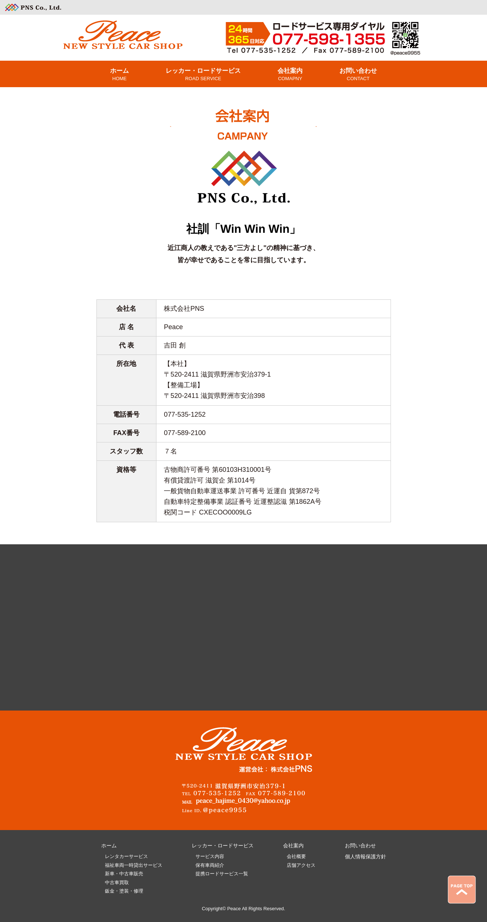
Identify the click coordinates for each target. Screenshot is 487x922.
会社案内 (293, 845)
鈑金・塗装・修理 (124, 891)
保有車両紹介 (209, 865)
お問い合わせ (360, 845)
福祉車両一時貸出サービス (133, 865)
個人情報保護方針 (365, 856)
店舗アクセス (301, 865)
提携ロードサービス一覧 (221, 873)
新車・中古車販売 (124, 873)
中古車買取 (117, 882)
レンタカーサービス (126, 856)
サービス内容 (209, 856)
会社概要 (296, 856)
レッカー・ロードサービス (223, 845)
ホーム (109, 845)
